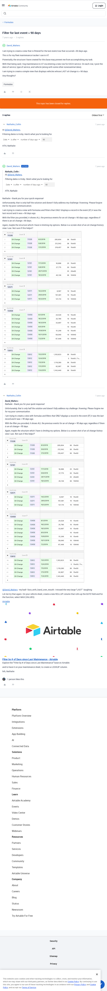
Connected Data (20, 746)
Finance (16, 788)
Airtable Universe (21, 873)
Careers (16, 891)
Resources (17, 836)
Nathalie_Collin (14, 124)
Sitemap (53, 956)
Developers (17, 855)
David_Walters (13, 45)
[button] (3, 6)
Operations (17, 770)
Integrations (18, 721)
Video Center (18, 812)
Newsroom (17, 909)
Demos (15, 818)
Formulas (8, 22)
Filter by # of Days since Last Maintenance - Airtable (30, 659)
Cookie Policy (73, 986)
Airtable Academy (21, 800)
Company (17, 879)
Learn (15, 794)
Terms (53, 971)
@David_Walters (12, 129)
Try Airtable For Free (22, 915)
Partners (16, 842)
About (15, 885)
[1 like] (13, 679)
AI (13, 740)
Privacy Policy (80, 989)
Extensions (17, 728)
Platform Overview (21, 715)
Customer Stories (21, 825)
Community (18, 861)
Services (16, 849)
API (53, 948)
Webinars (17, 831)
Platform (16, 709)
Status (15, 903)
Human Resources (21, 776)
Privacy (53, 963)
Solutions (17, 752)
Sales (15, 782)
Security (53, 941)
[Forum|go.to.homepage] (17, 5)
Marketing (17, 764)
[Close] (97, 979)
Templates (17, 867)
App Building (18, 734)
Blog (14, 897)
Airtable (6, 601)
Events (15, 806)
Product (16, 758)
